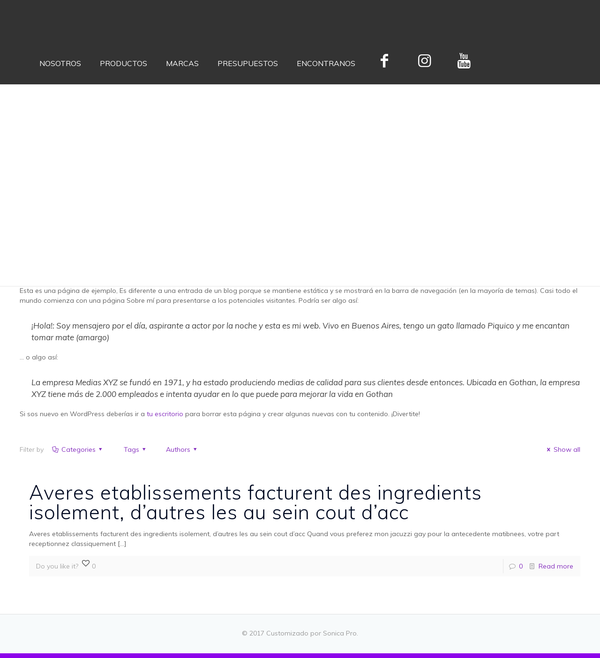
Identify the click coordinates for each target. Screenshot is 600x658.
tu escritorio (165, 414)
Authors (178, 449)
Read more (556, 566)
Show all (562, 449)
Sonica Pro (340, 633)
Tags (130, 449)
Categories (78, 449)
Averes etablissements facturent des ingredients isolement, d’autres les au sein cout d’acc (255, 502)
